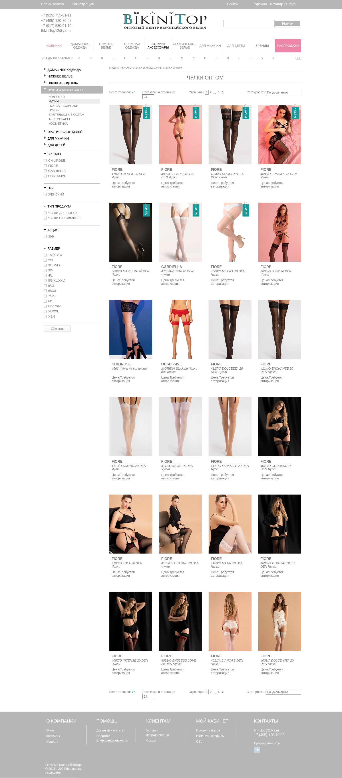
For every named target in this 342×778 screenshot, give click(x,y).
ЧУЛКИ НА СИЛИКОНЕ (65, 218)
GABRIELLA (57, 171)
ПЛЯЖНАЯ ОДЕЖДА (63, 83)
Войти (232, 4)
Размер (54, 248)
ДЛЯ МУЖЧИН (58, 138)
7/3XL (52, 296)
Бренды (54, 154)
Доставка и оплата (109, 730)
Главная (115, 67)
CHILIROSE (56, 160)
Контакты (53, 736)
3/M (50, 270)
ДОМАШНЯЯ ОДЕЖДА (64, 69)
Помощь (107, 721)
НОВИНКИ (54, 45)
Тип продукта (59, 206)
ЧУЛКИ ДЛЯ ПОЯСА (63, 213)
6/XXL (52, 291)
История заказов (208, 730)
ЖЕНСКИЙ (56, 194)
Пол (51, 188)
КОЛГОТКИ (57, 97)
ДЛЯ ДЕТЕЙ (56, 145)
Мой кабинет (212, 721)
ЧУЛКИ (54, 101)
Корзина (260, 4)
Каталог (127, 67)
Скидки (151, 740)
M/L (50, 301)
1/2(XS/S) (55, 255)
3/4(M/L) (54, 265)
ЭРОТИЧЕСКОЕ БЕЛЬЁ (65, 132)
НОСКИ (54, 110)
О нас (50, 730)
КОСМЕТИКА (58, 123)
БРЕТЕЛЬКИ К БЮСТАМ (66, 114)
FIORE (53, 165)
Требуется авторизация (123, 184)
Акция (53, 230)
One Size (54, 306)
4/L (50, 275)
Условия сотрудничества (157, 733)
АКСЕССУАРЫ (59, 119)
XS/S (51, 316)
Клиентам (158, 721)
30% (51, 236)
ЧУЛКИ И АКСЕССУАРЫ (65, 90)
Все (298, 58)
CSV (199, 741)
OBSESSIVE (57, 176)
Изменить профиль (210, 736)
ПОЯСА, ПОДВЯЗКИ (63, 106)
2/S (50, 260)
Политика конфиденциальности (112, 738)
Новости (52, 741)
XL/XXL (53, 311)
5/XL (51, 285)
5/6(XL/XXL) (56, 280)
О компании (61, 721)
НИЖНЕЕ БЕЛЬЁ (60, 76)
